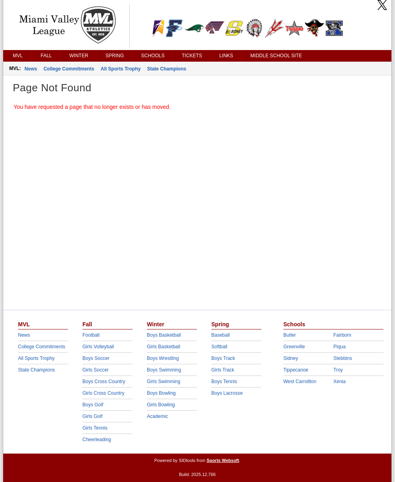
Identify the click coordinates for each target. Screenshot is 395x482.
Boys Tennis (224, 381)
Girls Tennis (94, 428)
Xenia (339, 381)
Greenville (294, 346)
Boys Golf (92, 405)
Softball (219, 346)
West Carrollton (299, 381)
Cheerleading (96, 439)
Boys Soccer (95, 358)
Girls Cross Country (103, 393)
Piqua (339, 346)
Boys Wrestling (163, 358)
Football (91, 335)
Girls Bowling (161, 405)
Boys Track (223, 358)
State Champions (166, 69)
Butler (289, 335)
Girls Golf (92, 416)
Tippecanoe (295, 370)
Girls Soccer (95, 370)
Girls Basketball (163, 346)
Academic (157, 416)
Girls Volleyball (98, 346)
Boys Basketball (164, 335)
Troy (338, 370)
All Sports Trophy (120, 69)
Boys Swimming (164, 370)
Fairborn (342, 335)
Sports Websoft (223, 460)
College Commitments (69, 69)
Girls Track (222, 370)
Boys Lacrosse (227, 393)
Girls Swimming (163, 381)
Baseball (220, 335)
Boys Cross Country (103, 381)
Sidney (290, 358)
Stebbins (342, 358)
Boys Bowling (161, 393)
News (30, 69)
